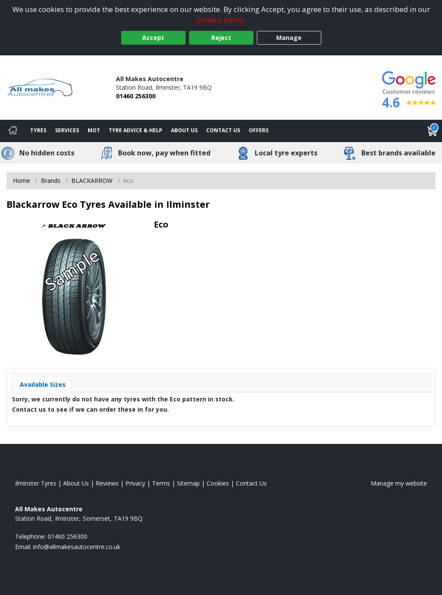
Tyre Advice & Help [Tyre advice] (135, 130)
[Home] (13, 131)
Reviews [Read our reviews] (107, 483)
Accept (153, 37)
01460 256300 (135, 96)
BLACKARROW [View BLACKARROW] (92, 180)
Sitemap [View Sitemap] (188, 483)
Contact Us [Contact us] (223, 130)
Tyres (38, 130)
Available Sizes (43, 384)
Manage (289, 37)
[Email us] (76, 547)
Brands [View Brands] (51, 180)
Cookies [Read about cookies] (218, 483)
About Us (184, 130)
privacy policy (220, 19)
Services (67, 130)
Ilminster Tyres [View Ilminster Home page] (35, 483)
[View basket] (432, 131)
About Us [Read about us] (76, 483)
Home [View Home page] (21, 180)
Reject (221, 37)
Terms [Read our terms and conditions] (161, 483)
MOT (94, 130)
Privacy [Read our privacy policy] (135, 483)
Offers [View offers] (258, 130)
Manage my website (399, 483)
